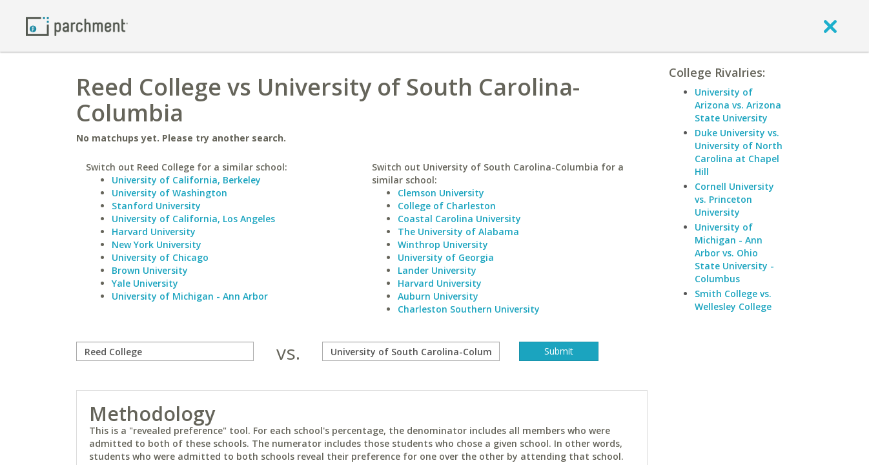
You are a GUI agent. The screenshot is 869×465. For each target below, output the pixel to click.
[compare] (165, 351)
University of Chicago (160, 257)
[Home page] (77, 25)
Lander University (437, 270)
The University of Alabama (458, 231)
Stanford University (156, 206)
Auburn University (438, 296)
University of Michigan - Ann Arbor (190, 296)
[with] (411, 351)
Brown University (150, 270)
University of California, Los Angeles (193, 218)
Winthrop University (443, 244)
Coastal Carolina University (459, 218)
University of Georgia (446, 257)
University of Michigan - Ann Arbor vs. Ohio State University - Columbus (734, 253)
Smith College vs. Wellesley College (733, 300)
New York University (156, 244)
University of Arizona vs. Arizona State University (738, 105)
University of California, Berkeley (186, 180)
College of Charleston (447, 206)
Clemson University (441, 193)
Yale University (145, 283)
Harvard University (154, 231)
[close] (830, 26)
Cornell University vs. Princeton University (734, 199)
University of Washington (169, 193)
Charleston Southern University (469, 309)
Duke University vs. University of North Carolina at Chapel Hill (738, 152)
